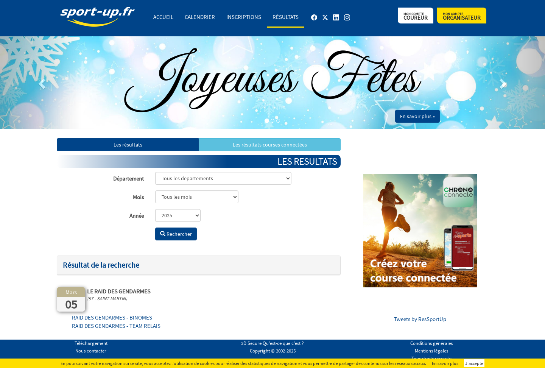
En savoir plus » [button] (417, 116)
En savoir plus (445, 363)
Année (136, 215)
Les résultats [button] (128, 144)
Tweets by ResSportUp (420, 319)
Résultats (285, 16)
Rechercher (176, 234)
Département (128, 178)
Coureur (415, 16)
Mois (138, 197)
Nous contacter (90, 351)
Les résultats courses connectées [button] (270, 144)
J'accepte (474, 363)
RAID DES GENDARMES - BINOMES (112, 317)
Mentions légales (431, 351)
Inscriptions (243, 16)
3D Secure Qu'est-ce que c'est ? (272, 343)
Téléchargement (91, 343)
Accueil (163, 16)
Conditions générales (431, 343)
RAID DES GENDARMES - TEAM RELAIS (116, 325)
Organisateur (462, 16)
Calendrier (200, 16)
